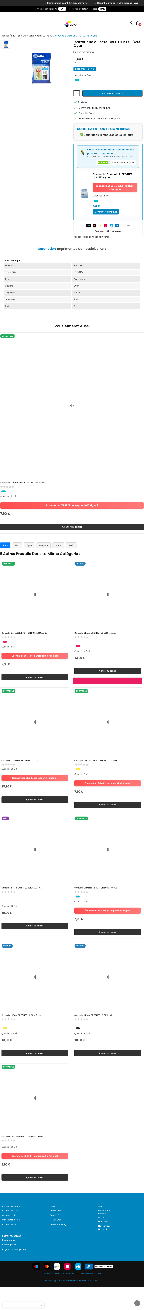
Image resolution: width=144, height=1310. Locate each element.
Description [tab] (42, 249)
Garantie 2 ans (86, 113)
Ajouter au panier (112, 93)
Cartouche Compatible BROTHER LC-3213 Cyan (22, 483)
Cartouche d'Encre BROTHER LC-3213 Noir (93, 1030)
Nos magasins (9, 1267)
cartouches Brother (99, 236)
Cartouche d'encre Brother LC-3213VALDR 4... (21, 899)
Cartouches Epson (10, 1247)
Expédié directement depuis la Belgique (99, 118)
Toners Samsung (58, 1247)
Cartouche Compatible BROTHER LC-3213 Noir (22, 1155)
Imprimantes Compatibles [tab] (77, 249)
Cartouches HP (9, 1237)
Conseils (102, 1236)
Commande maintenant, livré (94, 107)
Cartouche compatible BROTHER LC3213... (20, 768)
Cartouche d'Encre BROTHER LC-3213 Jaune (21, 1030)
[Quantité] (76, 93)
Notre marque (8, 1262)
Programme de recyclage (14, 1272)
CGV (99, 1296)
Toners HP (54, 1237)
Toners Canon (56, 1233)
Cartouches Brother (11, 1242)
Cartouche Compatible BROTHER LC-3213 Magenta (24, 637)
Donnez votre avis (86, 51)
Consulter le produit (106, 211)
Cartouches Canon (11, 1233)
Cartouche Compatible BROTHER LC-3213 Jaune (95, 768)
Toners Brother (56, 1242)
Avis (107, 249)
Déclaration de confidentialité (78, 1296)
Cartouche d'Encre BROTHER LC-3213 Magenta (95, 637)
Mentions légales (50, 1296)
